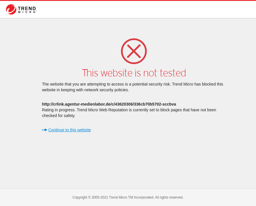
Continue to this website (69, 130)
